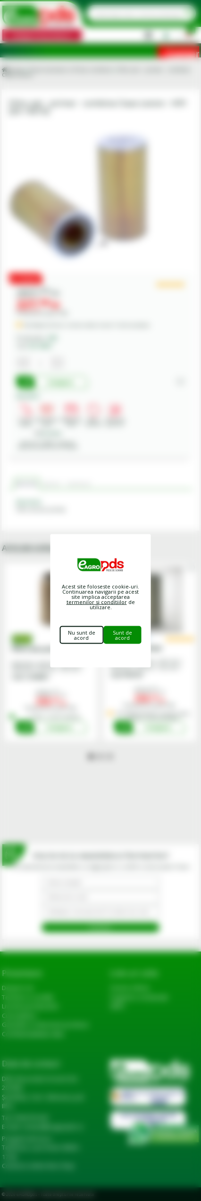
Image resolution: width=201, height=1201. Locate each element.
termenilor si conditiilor (97, 601)
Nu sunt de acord (81, 635)
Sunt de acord (122, 635)
